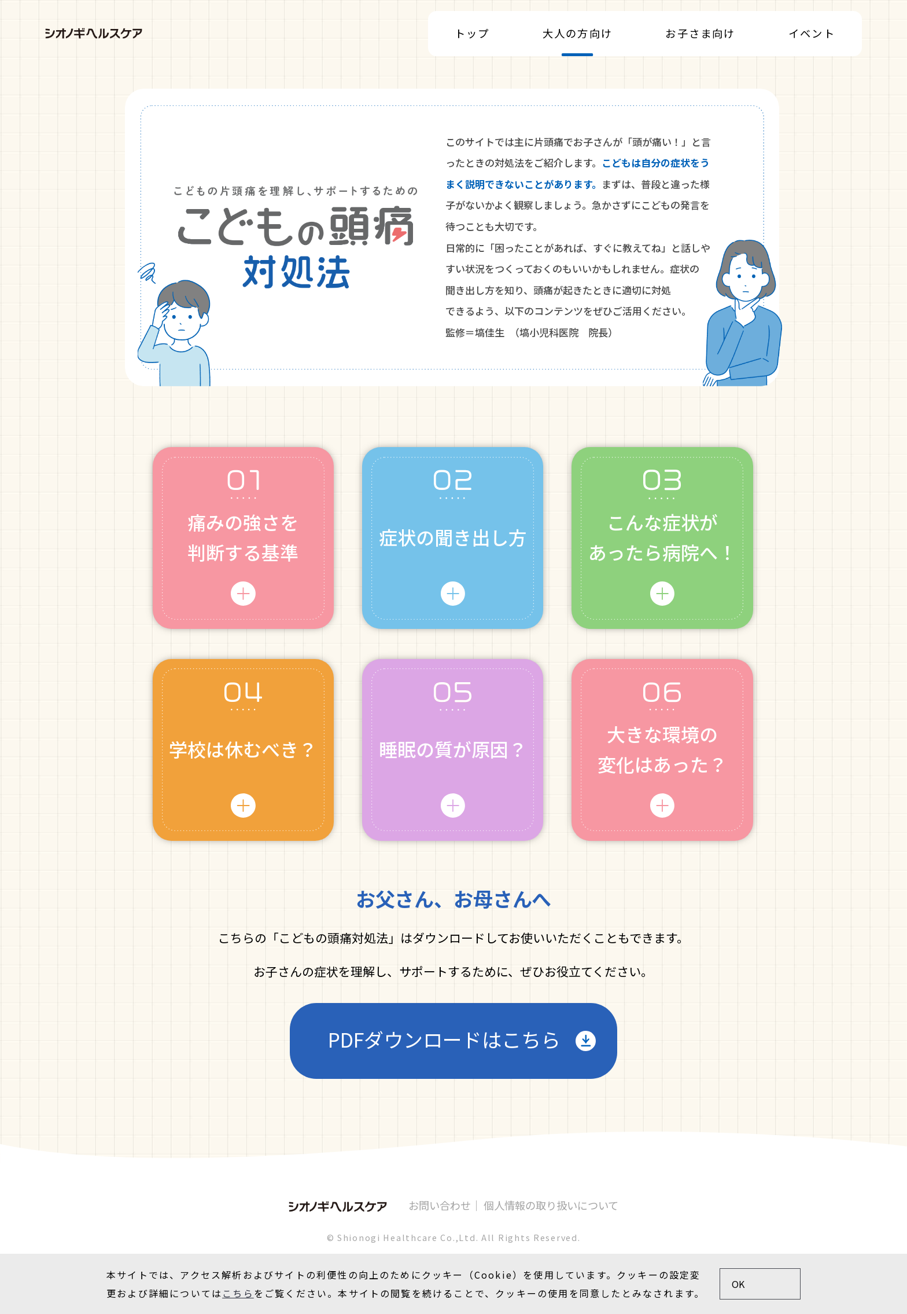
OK (738, 1284)
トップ (472, 34)
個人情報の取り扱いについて (551, 1205)
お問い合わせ (439, 1205)
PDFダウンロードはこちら (444, 1039)
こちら (238, 1293)
